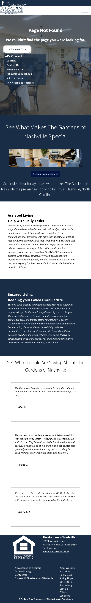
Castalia (64, 589)
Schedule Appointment (45, 174)
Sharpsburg (66, 585)
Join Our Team (15, 78)
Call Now (11, 60)
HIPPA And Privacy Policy (56, 551)
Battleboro (66, 582)
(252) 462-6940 (17, 4)
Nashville (65, 571)
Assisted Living (20, 215)
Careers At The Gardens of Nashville (34, 578)
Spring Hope (66, 578)
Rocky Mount (67, 575)
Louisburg (65, 595)
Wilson (63, 592)
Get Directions (50, 548)
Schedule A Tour (17, 49)
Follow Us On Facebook (19, 74)
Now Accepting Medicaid (20, 82)
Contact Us (13, 65)
